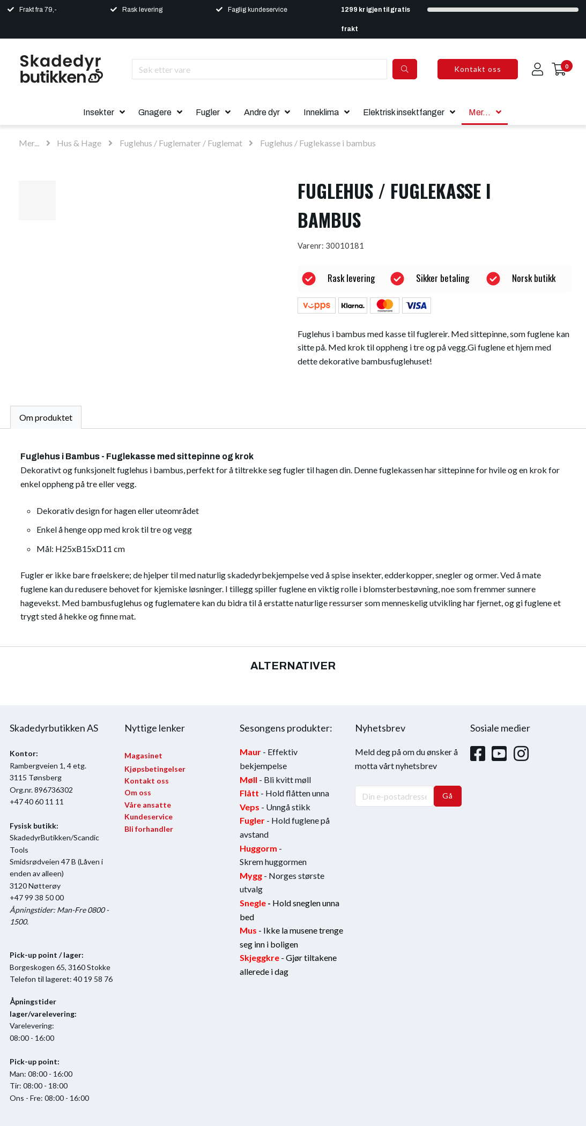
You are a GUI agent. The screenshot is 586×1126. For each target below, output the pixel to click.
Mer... (480, 112)
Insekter (98, 112)
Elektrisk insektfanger (403, 112)
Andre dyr (262, 112)
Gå (447, 795)
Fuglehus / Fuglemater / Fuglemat (182, 143)
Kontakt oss (477, 68)
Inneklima (321, 112)
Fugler (208, 112)
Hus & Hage (79, 143)
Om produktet (45, 417)
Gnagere (155, 112)
